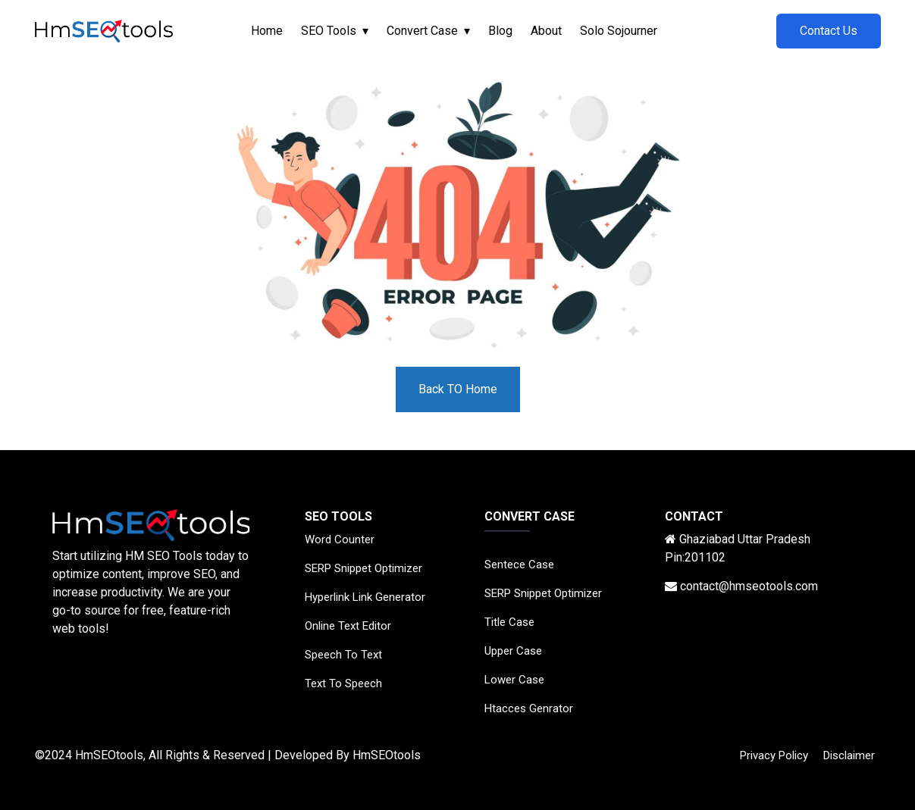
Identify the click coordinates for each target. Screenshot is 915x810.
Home (267, 30)
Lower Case (514, 679)
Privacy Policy (774, 755)
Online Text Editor (348, 626)
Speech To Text (343, 654)
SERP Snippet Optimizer (363, 568)
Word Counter (339, 539)
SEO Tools (328, 30)
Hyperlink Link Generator (365, 597)
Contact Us (828, 30)
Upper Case (513, 651)
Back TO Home (457, 389)
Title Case (509, 622)
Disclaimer (849, 755)
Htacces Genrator (528, 708)
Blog (500, 30)
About (546, 30)
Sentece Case (519, 564)
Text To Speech (343, 683)
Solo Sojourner (618, 30)
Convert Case (422, 30)
